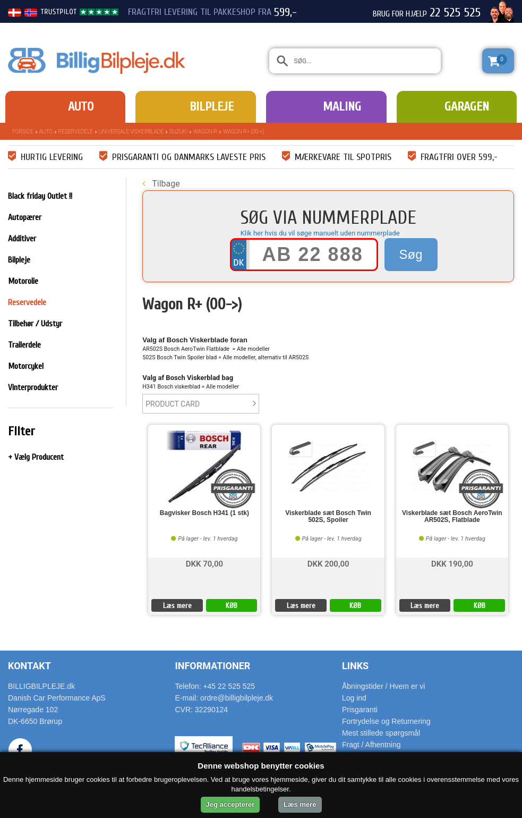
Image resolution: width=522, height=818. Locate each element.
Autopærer (24, 217)
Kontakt (29, 665)
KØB (231, 605)
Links (355, 665)
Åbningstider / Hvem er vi (383, 686)
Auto (80, 106)
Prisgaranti (360, 709)
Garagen (466, 106)
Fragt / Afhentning (371, 744)
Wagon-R (205, 131)
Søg (411, 254)
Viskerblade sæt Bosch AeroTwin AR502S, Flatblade (452, 517)
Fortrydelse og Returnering (386, 721)
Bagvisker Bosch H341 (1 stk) (204, 513)
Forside (22, 131)
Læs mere (177, 605)
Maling (342, 106)
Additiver (22, 238)
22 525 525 (455, 12)
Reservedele (75, 131)
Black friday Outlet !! (40, 196)
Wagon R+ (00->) (243, 131)
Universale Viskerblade (131, 131)
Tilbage (160, 184)
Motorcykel (26, 366)
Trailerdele (24, 345)
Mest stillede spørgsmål (381, 733)
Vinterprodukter (33, 387)
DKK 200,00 (328, 563)
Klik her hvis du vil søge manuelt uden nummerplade (320, 233)
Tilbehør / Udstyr (35, 323)
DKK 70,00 (204, 563)
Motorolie (23, 281)
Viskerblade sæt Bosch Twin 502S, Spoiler (328, 517)
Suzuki (178, 131)
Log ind (354, 698)
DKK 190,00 (452, 563)
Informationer (212, 665)
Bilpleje (212, 106)
